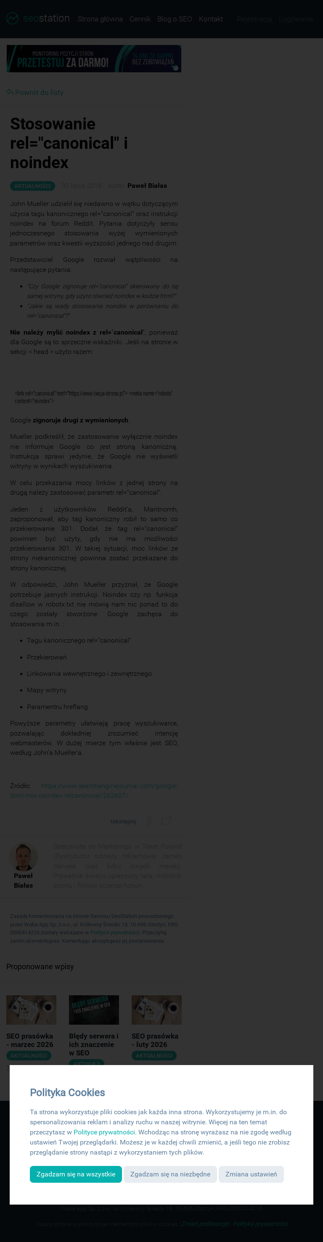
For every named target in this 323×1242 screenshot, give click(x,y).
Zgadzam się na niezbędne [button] (170, 1174)
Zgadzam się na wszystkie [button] (76, 1174)
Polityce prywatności (104, 1132)
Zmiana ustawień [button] (251, 1174)
